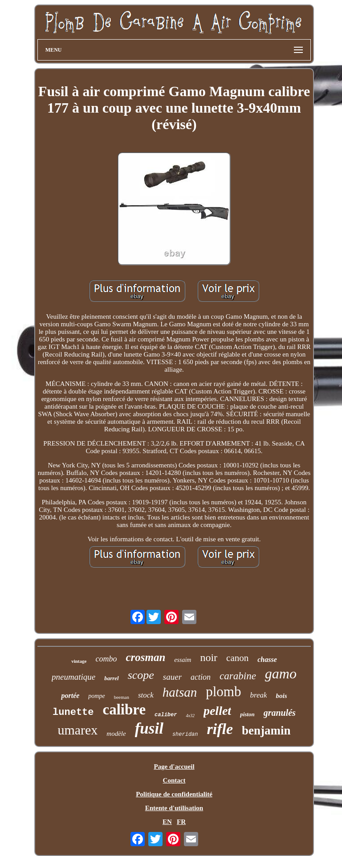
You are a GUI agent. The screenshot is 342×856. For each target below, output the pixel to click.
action (201, 677)
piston (247, 714)
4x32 (190, 715)
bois (281, 695)
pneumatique (73, 677)
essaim (182, 660)
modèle (116, 733)
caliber (166, 715)
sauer (172, 677)
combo (106, 658)
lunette (73, 712)
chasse (267, 659)
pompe (96, 696)
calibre (124, 710)
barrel (111, 678)
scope (141, 675)
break (258, 695)
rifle (220, 729)
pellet (217, 711)
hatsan (180, 692)
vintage (78, 661)
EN (167, 821)
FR (181, 821)
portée (70, 695)
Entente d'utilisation (174, 807)
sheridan (185, 734)
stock (146, 695)
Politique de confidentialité (174, 794)
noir (208, 657)
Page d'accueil (174, 766)
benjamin (266, 730)
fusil (149, 728)
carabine (238, 676)
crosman (145, 657)
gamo (281, 673)
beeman (121, 697)
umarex (77, 729)
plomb (223, 691)
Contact (174, 780)
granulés (280, 713)
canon (237, 658)
